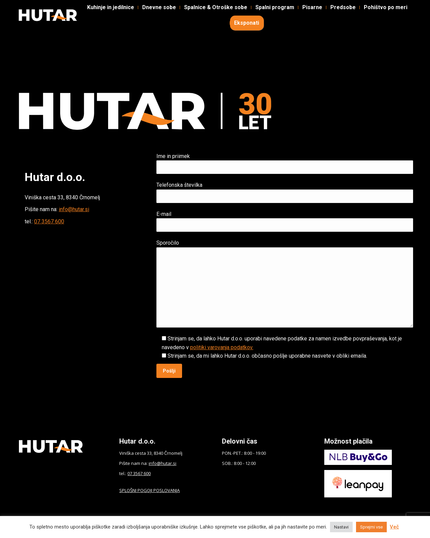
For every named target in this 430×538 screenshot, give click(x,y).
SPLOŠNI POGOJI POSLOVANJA (149, 490)
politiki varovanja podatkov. (221, 347)
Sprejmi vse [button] (371, 527)
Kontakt (185, 10)
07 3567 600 (49, 221)
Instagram (78, 10)
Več (394, 527)
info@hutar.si (74, 209)
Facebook (35, 10)
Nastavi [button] (341, 527)
